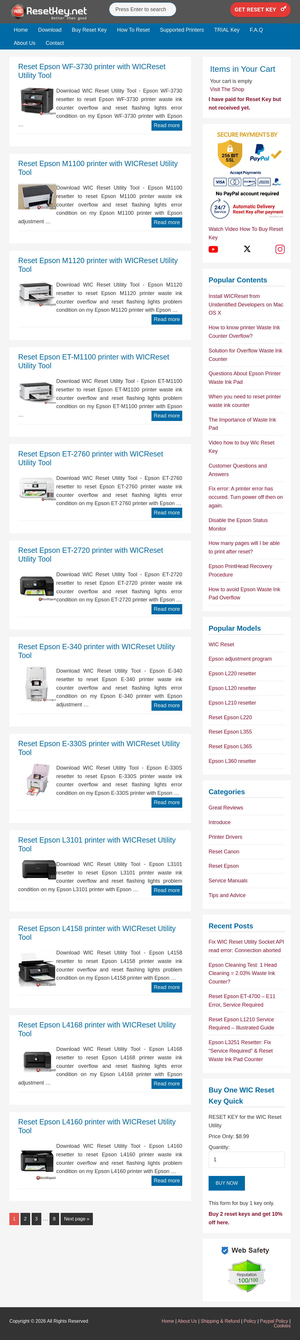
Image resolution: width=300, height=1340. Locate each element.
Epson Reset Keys (53, 12)
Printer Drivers (225, 837)
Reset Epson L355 (230, 732)
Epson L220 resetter (232, 673)
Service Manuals (228, 881)
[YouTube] (213, 249)
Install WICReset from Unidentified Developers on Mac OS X (246, 304)
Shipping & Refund (220, 1321)
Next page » (76, 1218)
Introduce (220, 822)
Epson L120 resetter (232, 688)
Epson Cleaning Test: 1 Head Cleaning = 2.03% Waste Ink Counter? (243, 973)
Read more (167, 125)
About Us (187, 1321)
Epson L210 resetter (232, 703)
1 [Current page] (14, 1218)
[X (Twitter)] (246, 249)
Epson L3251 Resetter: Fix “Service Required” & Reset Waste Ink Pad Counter (241, 1050)
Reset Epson (224, 866)
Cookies (282, 1325)
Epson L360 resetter (232, 761)
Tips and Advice (227, 895)
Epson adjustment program (240, 659)
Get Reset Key (260, 9)
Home (167, 1321)
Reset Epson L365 (230, 746)
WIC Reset (221, 644)
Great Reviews (226, 808)
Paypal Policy (274, 1321)
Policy (250, 1321)
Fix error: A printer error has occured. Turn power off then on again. (246, 497)
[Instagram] (280, 249)
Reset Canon (224, 852)
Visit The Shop (227, 89)
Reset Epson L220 (230, 717)
